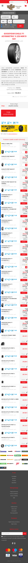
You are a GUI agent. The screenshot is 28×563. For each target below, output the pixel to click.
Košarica (25, 5)
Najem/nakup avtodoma (14, 522)
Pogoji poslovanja (14, 491)
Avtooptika (14, 511)
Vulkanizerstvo (14, 506)
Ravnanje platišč (14, 513)
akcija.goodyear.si (12, 134)
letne (3, 25)
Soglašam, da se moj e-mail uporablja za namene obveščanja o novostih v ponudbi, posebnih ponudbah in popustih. (13, 538)
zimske (7, 25)
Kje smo (14, 478)
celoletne (13, 25)
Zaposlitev (14, 482)
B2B (14, 497)
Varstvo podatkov (14, 493)
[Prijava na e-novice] (25, 533)
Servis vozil (14, 508)
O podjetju (14, 476)
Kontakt (14, 480)
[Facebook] (12, 543)
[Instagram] (14, 543)
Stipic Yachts (14, 524)
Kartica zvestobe (14, 495)
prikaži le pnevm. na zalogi (8, 26)
